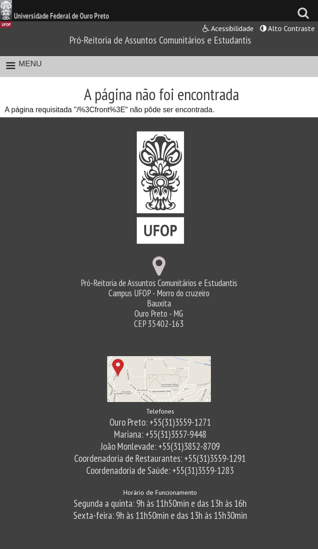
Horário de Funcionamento (160, 492)
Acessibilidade (228, 28)
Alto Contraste (287, 28)
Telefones (160, 411)
